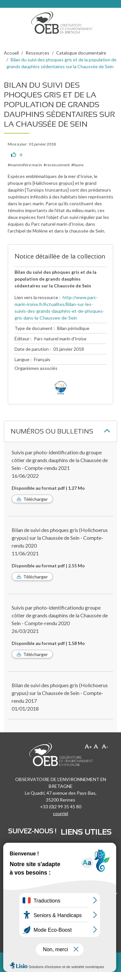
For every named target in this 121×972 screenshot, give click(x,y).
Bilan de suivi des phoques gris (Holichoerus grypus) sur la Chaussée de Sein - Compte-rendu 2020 (60, 538)
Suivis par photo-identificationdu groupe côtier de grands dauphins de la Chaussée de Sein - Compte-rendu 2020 (60, 615)
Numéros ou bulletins (52, 431)
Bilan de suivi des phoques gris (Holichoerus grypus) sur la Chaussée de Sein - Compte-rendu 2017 (60, 693)
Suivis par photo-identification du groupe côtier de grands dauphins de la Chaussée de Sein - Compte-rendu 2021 (60, 460)
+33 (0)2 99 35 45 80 (60, 806)
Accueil (11, 53)
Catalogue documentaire (81, 53)
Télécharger (35, 499)
